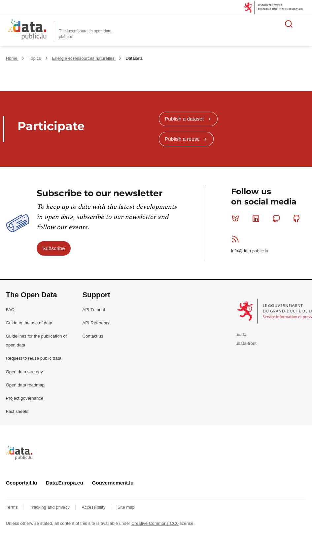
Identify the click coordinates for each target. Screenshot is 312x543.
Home (12, 58)
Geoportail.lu (21, 483)
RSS (237, 239)
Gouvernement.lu (113, 483)
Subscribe (53, 248)
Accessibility (94, 507)
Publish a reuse (182, 139)
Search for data (289, 24)
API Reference (96, 322)
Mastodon (277, 218)
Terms (12, 507)
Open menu (303, 24)
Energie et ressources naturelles (84, 58)
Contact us (92, 336)
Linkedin (257, 218)
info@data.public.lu (249, 250)
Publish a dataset (184, 119)
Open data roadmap (25, 384)
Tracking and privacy (50, 507)
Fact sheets (17, 411)
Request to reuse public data (33, 358)
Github (298, 218)
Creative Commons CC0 (155, 523)
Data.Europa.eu (64, 483)
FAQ (10, 309)
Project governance (25, 398)
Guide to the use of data (29, 322)
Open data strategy (24, 371)
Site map (126, 507)
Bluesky (237, 218)
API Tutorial (93, 309)
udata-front (246, 343)
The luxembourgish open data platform (85, 34)
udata (240, 334)
